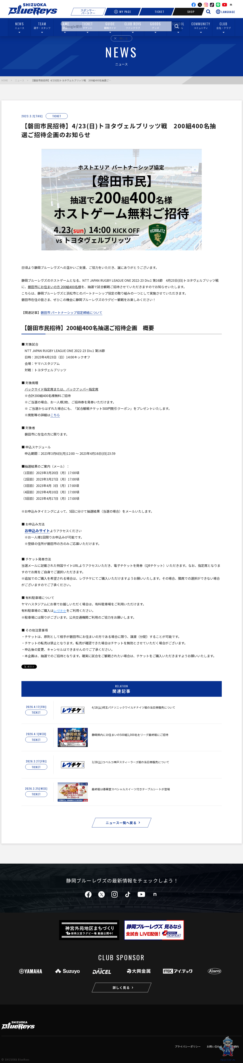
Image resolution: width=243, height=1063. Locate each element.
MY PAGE (122, 11)
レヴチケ (59, 610)
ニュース (19, 80)
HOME (4, 80)
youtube (224, 4)
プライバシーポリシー (188, 1046)
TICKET (156, 11)
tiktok (127, 894)
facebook (194, 5)
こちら (55, 414)
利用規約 (233, 1046)
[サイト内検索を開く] (208, 11)
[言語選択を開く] (225, 11)
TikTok (212, 5)
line (218, 5)
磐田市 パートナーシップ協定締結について (71, 312)
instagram (206, 5)
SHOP (188, 11)
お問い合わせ (214, 1046)
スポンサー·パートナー (88, 11)
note (231, 5)
